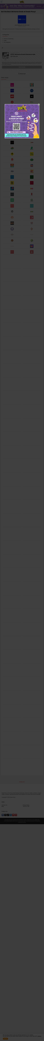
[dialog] (22, 121)
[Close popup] (39, 105)
